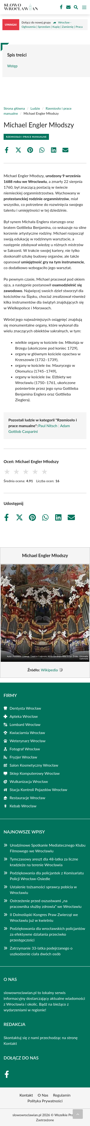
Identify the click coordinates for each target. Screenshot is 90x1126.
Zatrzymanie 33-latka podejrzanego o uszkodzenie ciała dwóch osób (41, 951)
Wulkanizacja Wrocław (29, 781)
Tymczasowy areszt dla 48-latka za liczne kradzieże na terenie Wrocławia (44, 862)
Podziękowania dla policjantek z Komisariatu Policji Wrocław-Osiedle (47, 876)
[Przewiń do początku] (78, 1114)
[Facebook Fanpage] (60, 7)
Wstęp (12, 66)
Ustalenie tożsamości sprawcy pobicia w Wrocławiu (43, 889)
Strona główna (14, 108)
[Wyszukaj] (76, 8)
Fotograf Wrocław (25, 749)
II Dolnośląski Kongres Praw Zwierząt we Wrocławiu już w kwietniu (44, 917)
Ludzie (35, 108)
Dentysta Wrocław (25, 708)
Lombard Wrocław (25, 724)
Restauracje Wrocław (27, 797)
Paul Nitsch (47, 425)
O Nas (43, 1095)
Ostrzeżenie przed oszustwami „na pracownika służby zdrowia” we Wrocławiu (45, 903)
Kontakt (10, 1043)
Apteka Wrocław (24, 716)
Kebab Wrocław (23, 805)
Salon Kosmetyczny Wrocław (34, 765)
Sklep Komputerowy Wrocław (35, 773)
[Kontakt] (68, 7)
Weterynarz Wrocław (28, 740)
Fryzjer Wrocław (23, 757)
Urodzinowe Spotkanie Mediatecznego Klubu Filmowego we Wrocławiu (47, 848)
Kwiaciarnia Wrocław (27, 732)
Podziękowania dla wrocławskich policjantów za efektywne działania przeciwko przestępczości (47, 934)
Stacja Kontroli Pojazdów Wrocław (38, 789)
